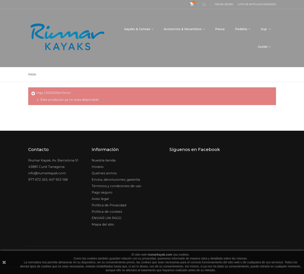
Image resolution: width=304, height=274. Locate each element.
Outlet (263, 47)
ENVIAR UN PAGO (106, 218)
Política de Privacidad (109, 205)
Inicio (32, 74)
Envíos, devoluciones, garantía (116, 179)
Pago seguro (102, 192)
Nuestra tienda (104, 160)
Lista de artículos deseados (257, 4)
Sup (264, 29)
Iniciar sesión (224, 4)
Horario (98, 167)
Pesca (220, 29)
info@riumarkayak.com (47, 173)
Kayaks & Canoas (137, 29)
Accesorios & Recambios (183, 29)
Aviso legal (100, 199)
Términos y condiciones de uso (116, 186)
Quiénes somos (104, 173)
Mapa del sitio (103, 224)
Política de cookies (107, 212)
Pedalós (241, 29)
